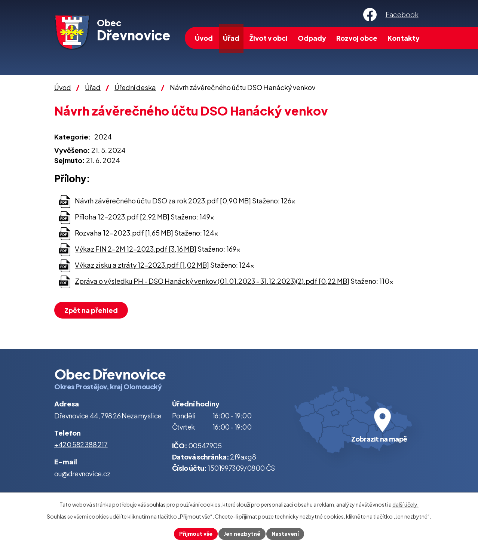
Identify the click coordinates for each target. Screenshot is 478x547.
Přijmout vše (195, 533)
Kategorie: (72, 136)
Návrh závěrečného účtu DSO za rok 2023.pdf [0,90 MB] (163, 200)
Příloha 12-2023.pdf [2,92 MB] (122, 216)
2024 (103, 136)
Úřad (231, 38)
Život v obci (268, 38)
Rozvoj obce (356, 38)
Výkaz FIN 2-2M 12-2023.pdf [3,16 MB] (135, 249)
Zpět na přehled (91, 310)
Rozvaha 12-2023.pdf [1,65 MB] (124, 232)
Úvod (204, 38)
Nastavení (285, 533)
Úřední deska (135, 87)
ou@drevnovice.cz (82, 473)
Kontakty (403, 38)
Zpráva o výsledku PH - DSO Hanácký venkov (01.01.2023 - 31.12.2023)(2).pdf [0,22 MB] (212, 281)
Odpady (312, 38)
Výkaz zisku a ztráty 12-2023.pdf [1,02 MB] (142, 265)
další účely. (405, 504)
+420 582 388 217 (81, 444)
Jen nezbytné (242, 533)
